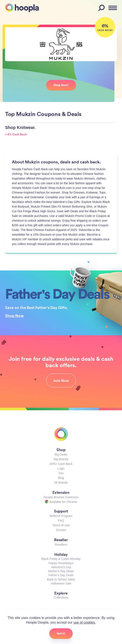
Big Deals (61, 454)
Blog (61, 478)
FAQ (61, 520)
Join (61, 473)
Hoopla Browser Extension (61, 497)
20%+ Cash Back (61, 464)
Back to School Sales (61, 579)
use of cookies (84, 622)
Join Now (61, 380)
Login (60, 468)
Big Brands (61, 459)
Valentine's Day (61, 567)
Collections (61, 597)
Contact (61, 530)
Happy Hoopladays (60, 563)
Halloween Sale (61, 583)
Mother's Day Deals (61, 571)
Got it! (61, 633)
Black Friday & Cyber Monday (61, 558)
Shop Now (14, 315)
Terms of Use (61, 525)
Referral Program (61, 516)
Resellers (61, 544)
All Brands (61, 482)
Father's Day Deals (61, 575)
